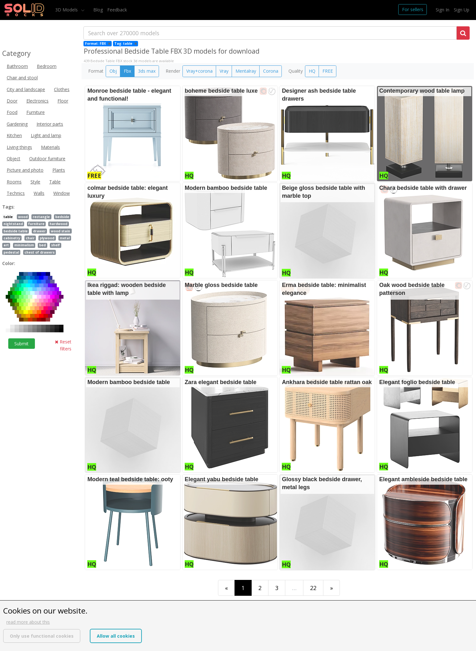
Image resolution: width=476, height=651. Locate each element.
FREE (327, 71)
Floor (62, 101)
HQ (312, 71)
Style (35, 182)
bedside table (15, 231)
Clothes (61, 89)
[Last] (331, 587)
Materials (50, 147)
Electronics (37, 101)
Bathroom (17, 66)
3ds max (146, 71)
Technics (16, 193)
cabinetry (11, 238)
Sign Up (461, 10)
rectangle (41, 217)
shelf (55, 245)
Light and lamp (46, 135)
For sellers (412, 9)
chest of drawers (39, 252)
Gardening (17, 124)
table (8, 217)
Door (12, 101)
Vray (224, 71)
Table (55, 182)
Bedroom (46, 66)
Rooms (14, 182)
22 (313, 588)
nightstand (13, 224)
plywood (47, 238)
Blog (98, 10)
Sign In (442, 10)
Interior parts (49, 124)
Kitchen (14, 135)
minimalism (24, 245)
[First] (226, 587)
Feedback (117, 10)
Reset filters (63, 345)
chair (30, 238)
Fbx (127, 71)
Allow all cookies (116, 636)
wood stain (60, 231)
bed (42, 245)
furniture (36, 224)
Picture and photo (25, 170)
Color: (8, 263)
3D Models (67, 10)
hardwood (58, 224)
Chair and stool (22, 78)
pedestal (11, 252)
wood (23, 217)
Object (13, 159)
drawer (39, 231)
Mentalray (245, 71)
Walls (39, 193)
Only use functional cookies (42, 636)
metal (65, 238)
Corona (270, 71)
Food (12, 112)
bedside (62, 217)
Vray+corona (199, 71)
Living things (19, 147)
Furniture (35, 112)
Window (61, 193)
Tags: (8, 207)
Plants (58, 170)
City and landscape (26, 89)
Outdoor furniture (47, 159)
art (6, 245)
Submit (21, 344)
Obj (113, 71)
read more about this (28, 622)
